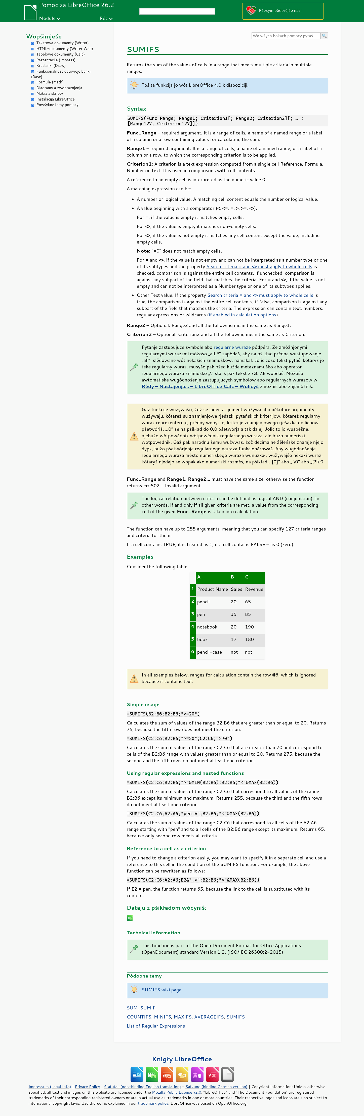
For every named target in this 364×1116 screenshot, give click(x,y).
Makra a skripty (49, 93)
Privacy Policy (87, 1086)
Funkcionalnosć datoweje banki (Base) (61, 74)
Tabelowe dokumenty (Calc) (60, 54)
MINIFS (162, 1016)
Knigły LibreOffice (182, 1058)
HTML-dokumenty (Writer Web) (64, 48)
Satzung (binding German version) (216, 1086)
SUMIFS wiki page (161, 989)
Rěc (104, 18)
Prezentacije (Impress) (55, 60)
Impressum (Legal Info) (50, 1086)
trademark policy (153, 1103)
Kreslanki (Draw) (51, 65)
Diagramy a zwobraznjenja (59, 87)
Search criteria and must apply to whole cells (259, 266)
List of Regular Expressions (156, 1026)
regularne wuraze (232, 347)
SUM (132, 1007)
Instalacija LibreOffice (55, 99)
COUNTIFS (139, 1016)
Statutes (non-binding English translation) (142, 1086)
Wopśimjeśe (44, 36)
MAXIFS (183, 1016)
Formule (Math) (50, 82)
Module (47, 18)
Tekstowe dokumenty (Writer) (62, 42)
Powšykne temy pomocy (57, 104)
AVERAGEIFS (209, 1016)
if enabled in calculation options (242, 314)
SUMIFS (235, 1016)
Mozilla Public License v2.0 (176, 1092)
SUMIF (147, 1007)
